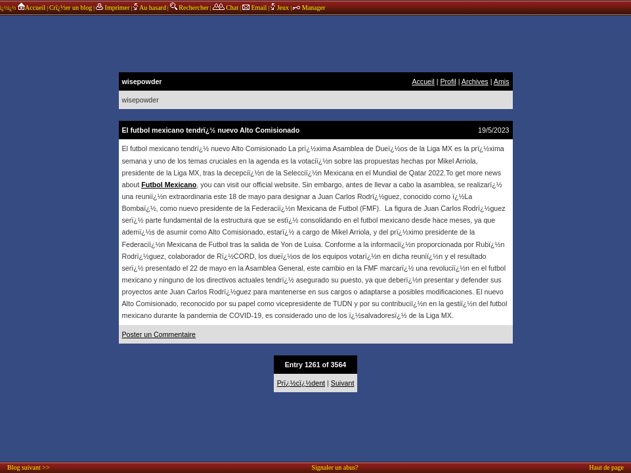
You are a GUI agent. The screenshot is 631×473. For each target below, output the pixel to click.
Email (254, 7)
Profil (448, 81)
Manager (309, 7)
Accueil (31, 7)
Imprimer (112, 7)
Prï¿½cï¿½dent (301, 383)
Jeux (280, 7)
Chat (225, 7)
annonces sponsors (316, 42)
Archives (475, 81)
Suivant (343, 383)
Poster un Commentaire (159, 334)
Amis (502, 81)
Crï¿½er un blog (70, 7)
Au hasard (149, 7)
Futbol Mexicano (168, 185)
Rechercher (189, 7)
